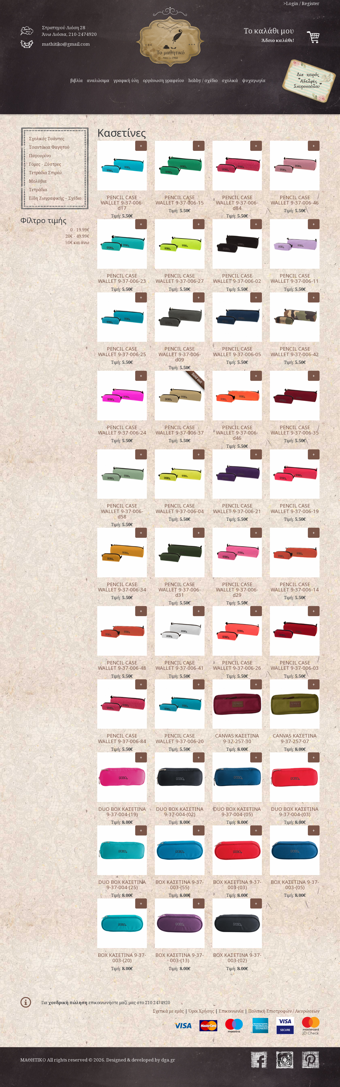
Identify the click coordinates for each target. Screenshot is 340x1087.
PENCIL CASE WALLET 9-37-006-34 (122, 587)
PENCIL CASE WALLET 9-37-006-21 (237, 508)
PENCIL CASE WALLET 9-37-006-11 (295, 278)
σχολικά (230, 80)
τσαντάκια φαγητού (49, 147)
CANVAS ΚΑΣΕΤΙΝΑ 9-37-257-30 (237, 738)
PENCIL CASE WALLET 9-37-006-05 (237, 351)
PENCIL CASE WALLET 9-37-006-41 (180, 665)
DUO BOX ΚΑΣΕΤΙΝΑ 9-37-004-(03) (294, 811)
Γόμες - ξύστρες (45, 164)
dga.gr (168, 1060)
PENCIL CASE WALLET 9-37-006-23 (122, 278)
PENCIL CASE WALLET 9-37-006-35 (295, 430)
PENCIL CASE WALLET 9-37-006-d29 (237, 589)
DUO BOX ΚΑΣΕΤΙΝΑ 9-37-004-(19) (122, 811)
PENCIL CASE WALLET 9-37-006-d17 (122, 202)
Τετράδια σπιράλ (45, 173)
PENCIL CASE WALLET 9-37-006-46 (295, 200)
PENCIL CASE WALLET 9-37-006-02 (237, 278)
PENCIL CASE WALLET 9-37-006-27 (180, 278)
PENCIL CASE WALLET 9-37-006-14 (295, 587)
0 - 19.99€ (79, 230)
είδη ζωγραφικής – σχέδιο (55, 198)
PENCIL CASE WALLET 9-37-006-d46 (237, 432)
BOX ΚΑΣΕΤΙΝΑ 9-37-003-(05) (295, 884)
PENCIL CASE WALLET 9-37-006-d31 (180, 589)
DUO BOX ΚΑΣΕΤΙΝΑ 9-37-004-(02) (179, 811)
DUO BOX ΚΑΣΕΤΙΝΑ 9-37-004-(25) (122, 884)
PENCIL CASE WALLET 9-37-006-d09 (180, 354)
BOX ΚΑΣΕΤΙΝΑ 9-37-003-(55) (179, 884)
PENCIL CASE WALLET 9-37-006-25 (122, 351)
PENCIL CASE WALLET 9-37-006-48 (122, 665)
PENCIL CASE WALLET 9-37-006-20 (180, 738)
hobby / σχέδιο (203, 80)
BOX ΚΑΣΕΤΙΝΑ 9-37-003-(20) (122, 958)
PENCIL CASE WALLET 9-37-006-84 (122, 738)
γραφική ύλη (126, 80)
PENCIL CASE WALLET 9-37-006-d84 (237, 202)
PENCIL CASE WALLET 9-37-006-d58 (122, 510)
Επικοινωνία (231, 1011)
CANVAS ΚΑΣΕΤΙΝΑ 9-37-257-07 (295, 738)
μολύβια (37, 181)
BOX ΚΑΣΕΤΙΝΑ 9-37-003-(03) (237, 884)
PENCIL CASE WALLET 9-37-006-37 (180, 430)
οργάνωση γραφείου (163, 80)
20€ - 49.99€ (77, 236)
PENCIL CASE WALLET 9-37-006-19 (295, 508)
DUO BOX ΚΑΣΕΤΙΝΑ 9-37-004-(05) (237, 811)
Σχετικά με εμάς (168, 1011)
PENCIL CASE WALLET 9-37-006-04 (180, 508)
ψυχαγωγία (253, 80)
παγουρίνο (40, 156)
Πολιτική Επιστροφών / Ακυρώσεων (284, 1011)
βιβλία (76, 80)
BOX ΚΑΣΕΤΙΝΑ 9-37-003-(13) (179, 958)
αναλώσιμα (98, 80)
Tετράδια (38, 190)
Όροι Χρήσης (201, 1011)
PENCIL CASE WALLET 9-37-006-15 (180, 200)
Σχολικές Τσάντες (46, 139)
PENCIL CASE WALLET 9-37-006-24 (122, 430)
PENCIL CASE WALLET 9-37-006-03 (295, 665)
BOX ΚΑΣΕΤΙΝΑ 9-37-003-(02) (237, 958)
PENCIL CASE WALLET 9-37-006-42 (295, 351)
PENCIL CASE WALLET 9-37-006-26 (237, 665)
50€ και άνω (77, 242)
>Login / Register (301, 3)
